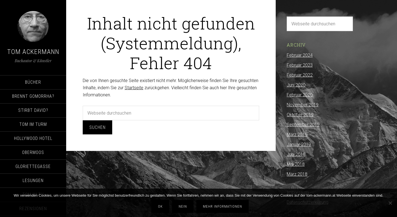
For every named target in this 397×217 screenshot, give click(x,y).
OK (160, 206)
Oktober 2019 (300, 114)
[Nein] (390, 203)
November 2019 (302, 104)
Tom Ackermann (33, 52)
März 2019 (297, 134)
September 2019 (303, 124)
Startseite (134, 87)
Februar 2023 (300, 65)
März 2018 (297, 174)
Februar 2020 (300, 94)
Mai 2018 (296, 164)
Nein (183, 206)
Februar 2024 (300, 55)
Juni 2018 (296, 154)
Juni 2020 (296, 85)
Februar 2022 (300, 75)
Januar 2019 (299, 144)
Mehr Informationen (222, 206)
